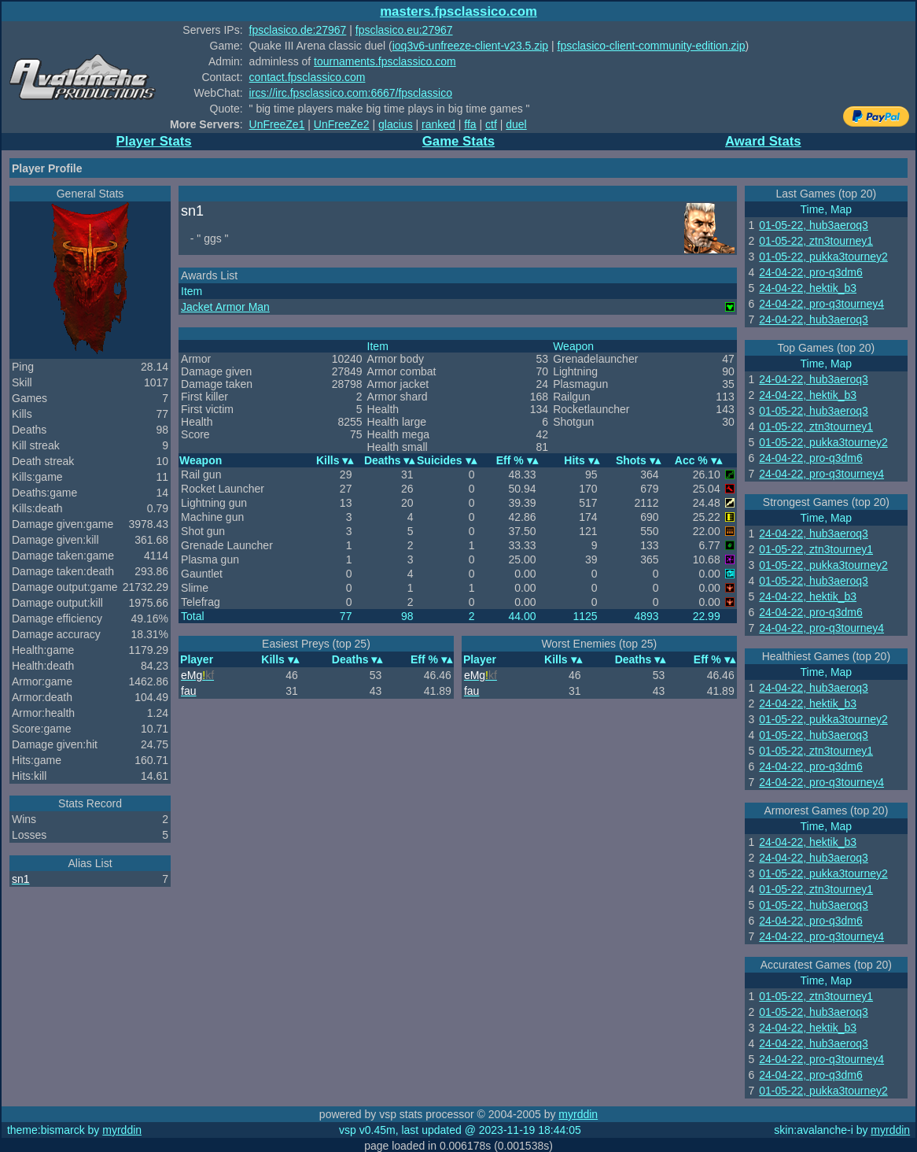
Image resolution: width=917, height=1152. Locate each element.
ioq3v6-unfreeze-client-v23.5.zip (470, 45)
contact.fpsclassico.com (307, 77)
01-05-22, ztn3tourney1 (816, 240)
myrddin (578, 1114)
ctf (491, 124)
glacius (395, 124)
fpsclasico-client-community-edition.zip (652, 45)
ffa (470, 124)
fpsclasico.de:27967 (298, 30)
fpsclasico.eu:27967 (404, 30)
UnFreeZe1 (277, 124)
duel (516, 124)
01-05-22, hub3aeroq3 (813, 225)
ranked (438, 124)
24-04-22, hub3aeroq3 (813, 319)
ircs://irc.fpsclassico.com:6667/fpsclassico (350, 93)
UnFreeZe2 (342, 124)
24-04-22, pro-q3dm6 (811, 272)
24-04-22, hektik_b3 (807, 288)
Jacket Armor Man (225, 307)
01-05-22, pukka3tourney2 (823, 256)
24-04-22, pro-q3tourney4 (821, 303)
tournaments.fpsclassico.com (385, 61)
